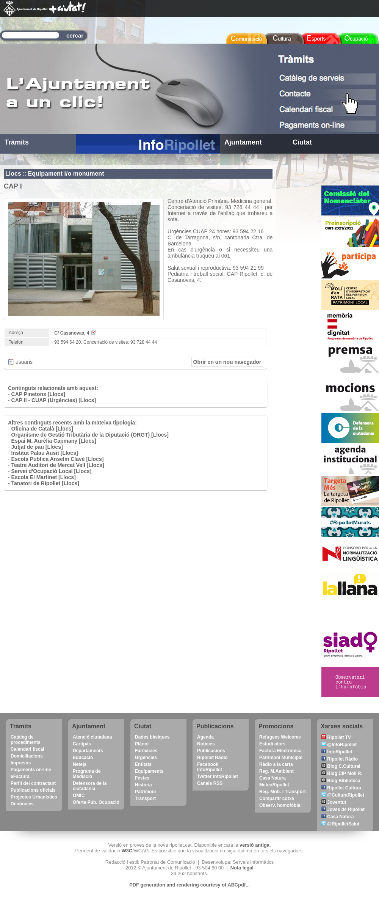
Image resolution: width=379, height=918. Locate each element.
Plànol (142, 744)
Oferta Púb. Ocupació (96, 802)
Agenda (205, 737)
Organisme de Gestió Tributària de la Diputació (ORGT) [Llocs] (90, 435)
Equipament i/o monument (66, 173)
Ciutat (302, 142)
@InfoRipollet (339, 744)
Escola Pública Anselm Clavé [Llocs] (57, 459)
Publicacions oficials (33, 790)
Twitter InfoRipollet (217, 776)
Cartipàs (82, 744)
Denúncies (22, 803)
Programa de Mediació (86, 774)
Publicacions (211, 750)
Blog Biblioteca (340, 780)
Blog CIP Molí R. (341, 773)
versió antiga (254, 845)
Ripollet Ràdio (212, 757)
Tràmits (17, 142)
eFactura (20, 776)
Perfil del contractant (33, 783)
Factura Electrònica (280, 750)
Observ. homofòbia (279, 805)
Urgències (146, 757)
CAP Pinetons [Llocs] (38, 394)
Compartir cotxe (276, 798)
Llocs (13, 173)
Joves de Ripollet (343, 809)
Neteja (79, 764)
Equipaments (149, 771)
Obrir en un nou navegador (227, 362)
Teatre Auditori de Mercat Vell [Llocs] (57, 465)
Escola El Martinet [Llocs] (43, 477)
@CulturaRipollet (342, 795)
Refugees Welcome (280, 737)
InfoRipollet (336, 752)
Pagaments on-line (31, 769)
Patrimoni (145, 791)
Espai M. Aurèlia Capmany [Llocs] (53, 441)
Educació (83, 757)
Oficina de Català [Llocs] (42, 429)
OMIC (79, 795)
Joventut (333, 802)
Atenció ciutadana (92, 737)
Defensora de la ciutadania (89, 786)
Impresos (21, 763)
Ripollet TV (336, 737)
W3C (127, 851)
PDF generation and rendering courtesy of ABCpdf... (189, 885)
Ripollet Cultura (341, 788)
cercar (74, 35)
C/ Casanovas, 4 (75, 333)
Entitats (143, 764)
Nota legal (242, 868)
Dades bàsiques (152, 737)
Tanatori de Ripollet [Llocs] (45, 483)
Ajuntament (243, 142)
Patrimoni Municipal (280, 757)
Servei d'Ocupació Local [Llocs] (51, 471)
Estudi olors (272, 744)
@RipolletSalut (340, 824)
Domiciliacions (27, 756)
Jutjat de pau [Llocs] (37, 447)
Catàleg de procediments (26, 739)
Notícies (206, 744)
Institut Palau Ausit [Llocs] (44, 453)
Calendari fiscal (27, 749)
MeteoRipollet (274, 785)
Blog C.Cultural (340, 766)
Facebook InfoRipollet (209, 767)
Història (143, 785)
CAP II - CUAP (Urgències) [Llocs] (53, 400)
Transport (145, 798)
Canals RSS (209, 783)
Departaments (88, 750)
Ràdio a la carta (276, 764)
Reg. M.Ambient (276, 771)
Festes (142, 778)
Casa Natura (272, 778)
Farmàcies (146, 750)
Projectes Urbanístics (34, 797)
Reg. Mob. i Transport (282, 791)
